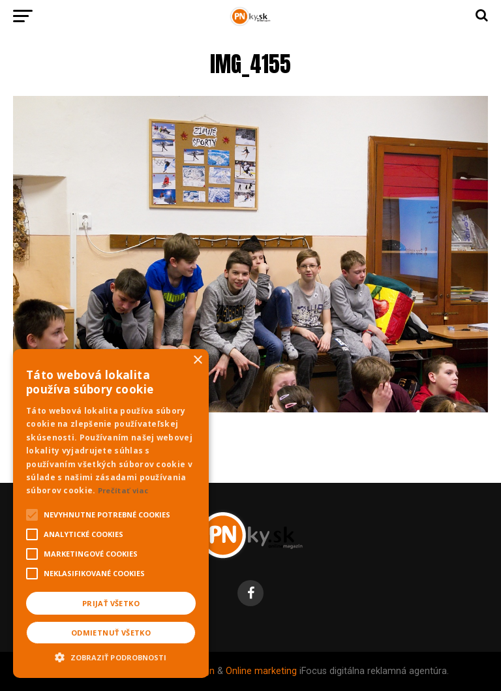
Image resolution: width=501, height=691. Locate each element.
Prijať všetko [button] (111, 603)
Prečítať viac (123, 490)
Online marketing (261, 671)
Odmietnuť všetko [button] (111, 632)
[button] (111, 656)
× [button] (197, 360)
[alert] (111, 513)
